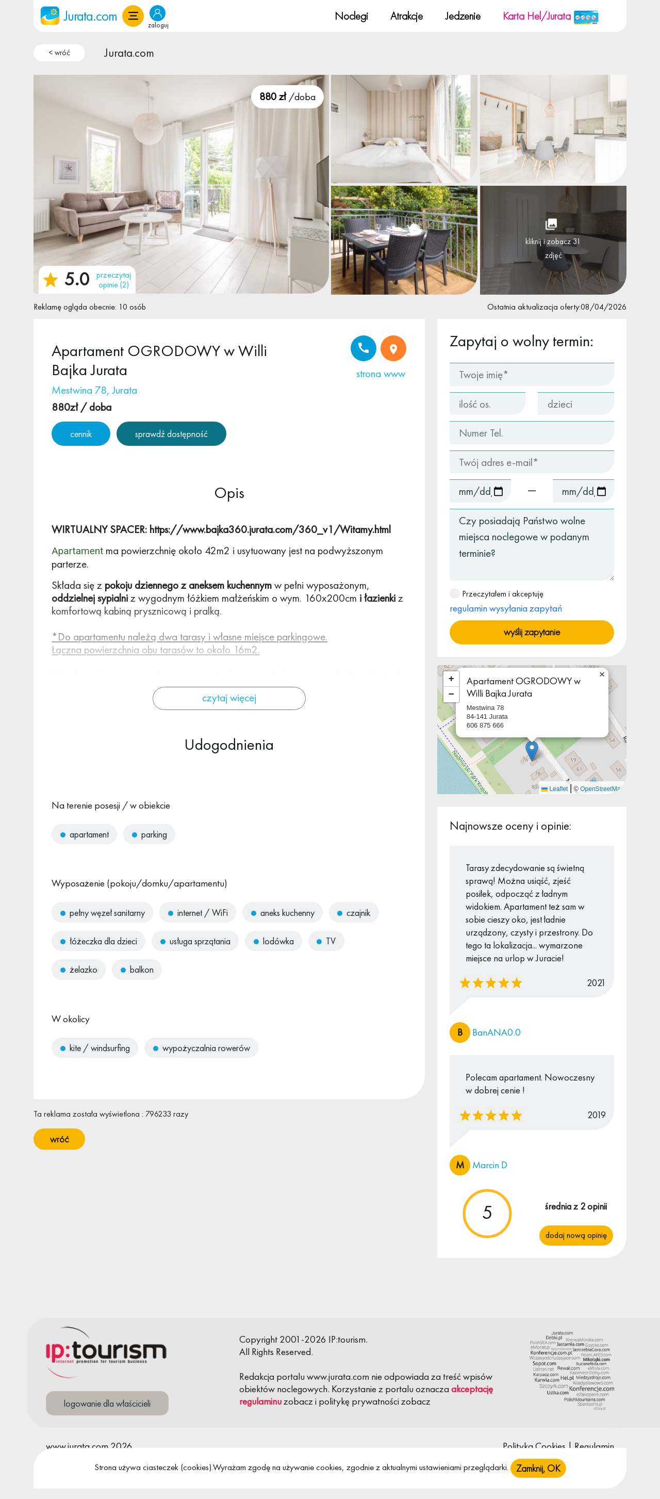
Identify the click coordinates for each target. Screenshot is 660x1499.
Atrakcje (406, 16)
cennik (81, 434)
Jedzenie (463, 16)
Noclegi (351, 16)
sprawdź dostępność (171, 434)
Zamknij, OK (538, 1468)
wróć (59, 1139)
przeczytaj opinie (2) (113, 279)
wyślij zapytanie (532, 631)
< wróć (59, 52)
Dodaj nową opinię (576, 1235)
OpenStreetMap (602, 789)
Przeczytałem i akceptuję (506, 601)
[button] (133, 16)
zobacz (298, 1401)
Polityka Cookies (534, 1446)
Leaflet (554, 789)
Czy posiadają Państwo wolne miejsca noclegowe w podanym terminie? (532, 545)
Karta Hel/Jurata (551, 16)
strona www (380, 373)
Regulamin (594, 1446)
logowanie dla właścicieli (107, 1403)
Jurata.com (129, 52)
